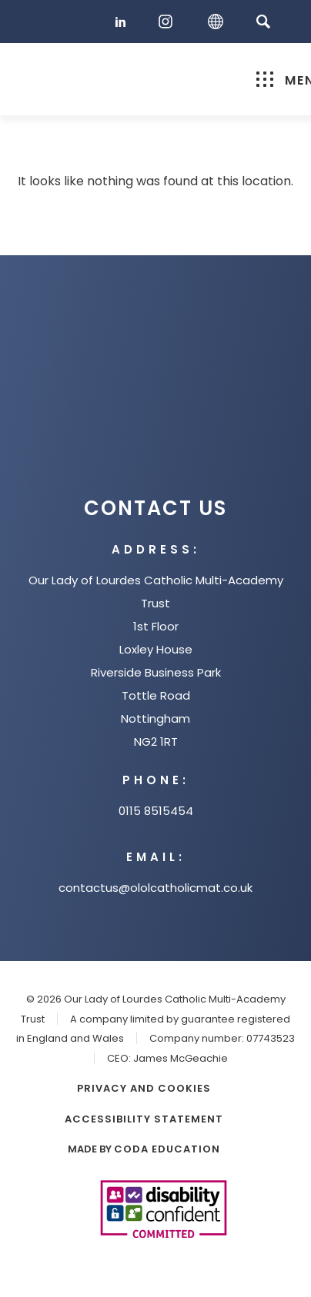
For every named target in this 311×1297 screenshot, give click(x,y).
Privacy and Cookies (144, 1088)
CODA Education (167, 1149)
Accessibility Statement (144, 1119)
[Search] (263, 21)
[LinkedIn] (123, 22)
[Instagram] (169, 22)
